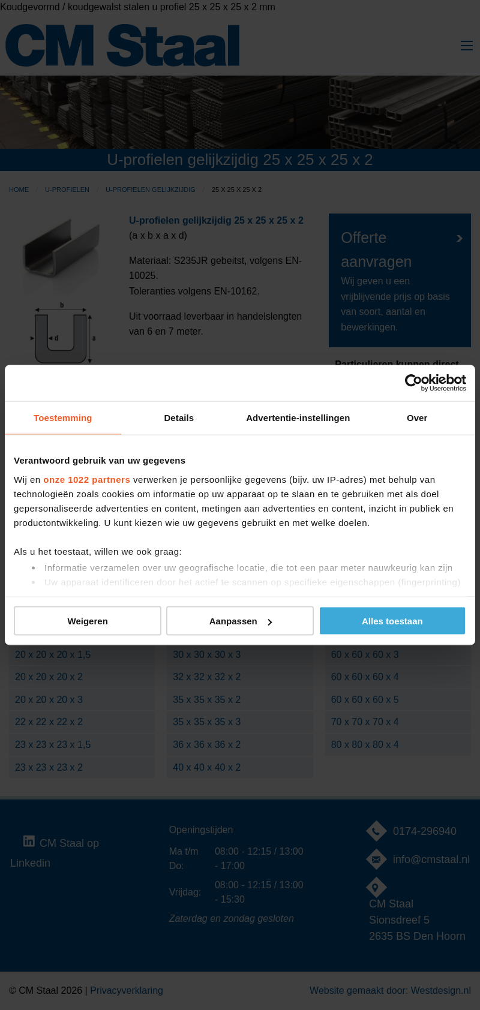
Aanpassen (240, 621)
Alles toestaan (392, 621)
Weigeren (88, 621)
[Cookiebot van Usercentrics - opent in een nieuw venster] (413, 383)
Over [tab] (417, 418)
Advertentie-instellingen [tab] (298, 418)
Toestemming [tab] (63, 418)
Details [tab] (179, 418)
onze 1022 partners (86, 479)
